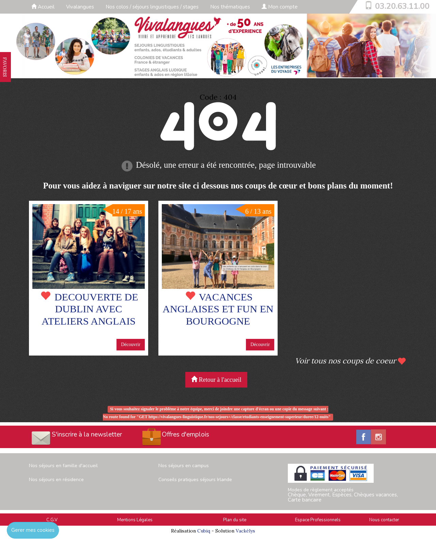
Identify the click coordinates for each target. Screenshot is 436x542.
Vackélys (245, 531)
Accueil (42, 6)
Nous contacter (384, 520)
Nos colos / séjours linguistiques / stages (152, 6)
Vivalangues (80, 6)
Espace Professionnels (318, 520)
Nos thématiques (230, 6)
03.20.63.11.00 (402, 6)
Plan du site (234, 520)
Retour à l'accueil (216, 379)
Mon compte (280, 6)
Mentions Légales (135, 520)
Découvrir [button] (130, 344)
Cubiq (203, 531)
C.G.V (52, 520)
